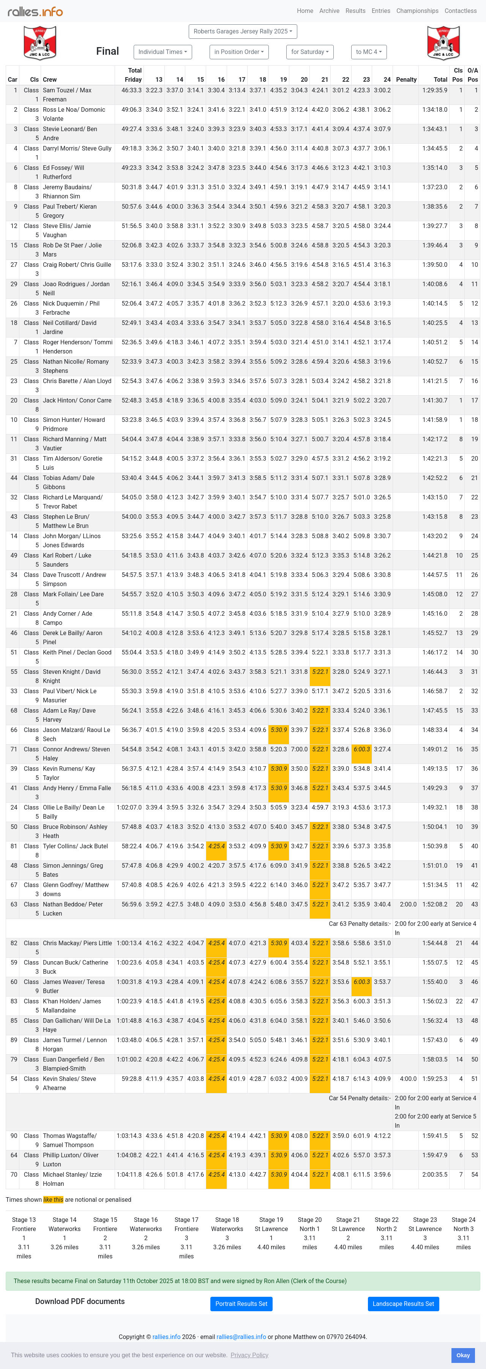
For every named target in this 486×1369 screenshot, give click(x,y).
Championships (417, 10)
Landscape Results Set (403, 1303)
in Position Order (237, 51)
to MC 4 (366, 51)
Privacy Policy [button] (249, 1355)
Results (356, 10)
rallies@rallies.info (241, 1336)
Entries (381, 10)
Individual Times (161, 51)
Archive (329, 10)
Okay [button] (463, 1355)
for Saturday (307, 51)
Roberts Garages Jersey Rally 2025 (241, 31)
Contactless (461, 10)
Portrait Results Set (241, 1303)
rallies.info (167, 1336)
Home (305, 10)
